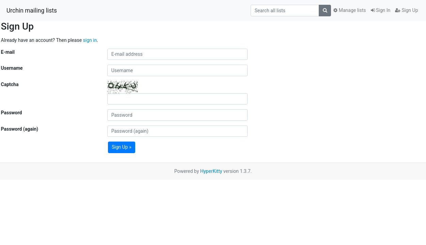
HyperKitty (211, 171)
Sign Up (406, 10)
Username (12, 68)
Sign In (381, 10)
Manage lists (349, 10)
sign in (90, 40)
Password (11, 112)
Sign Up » (121, 147)
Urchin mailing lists (31, 10)
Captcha (10, 84)
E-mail (8, 52)
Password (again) (19, 129)
